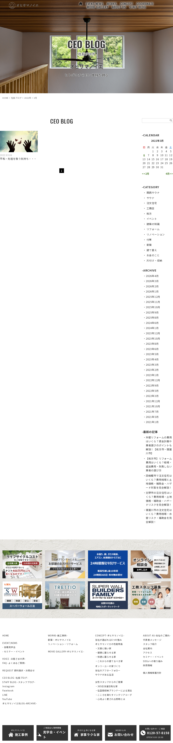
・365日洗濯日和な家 (106, 686)
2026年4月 (152, 276)
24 (162, 163)
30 (157, 167)
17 (162, 159)
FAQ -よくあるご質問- (13, 663)
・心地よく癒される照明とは (110, 699)
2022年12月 (153, 380)
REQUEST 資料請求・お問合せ (18, 670)
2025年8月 (152, 317)
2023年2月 (152, 370)
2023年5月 (152, 354)
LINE (5, 694)
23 (157, 163)
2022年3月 (152, 396)
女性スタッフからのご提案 (109, 681)
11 (166, 155)
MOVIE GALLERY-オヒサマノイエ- (66, 651)
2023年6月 (152, 349)
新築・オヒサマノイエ (59, 639)
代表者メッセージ (152, 639)
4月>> (169, 173)
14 (148, 159)
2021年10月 (153, 406)
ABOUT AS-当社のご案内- (157, 635)
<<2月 (145, 173)
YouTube (7, 699)
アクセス (147, 652)
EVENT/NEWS (9, 642)
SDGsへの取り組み (153, 661)
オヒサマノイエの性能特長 (109, 644)
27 (144, 167)
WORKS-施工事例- (58, 635)
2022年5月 (152, 391)
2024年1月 (152, 328)
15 (153, 159)
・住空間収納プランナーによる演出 (113, 690)
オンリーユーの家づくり (108, 666)
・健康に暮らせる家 (105, 652)
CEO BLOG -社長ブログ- (15, 677)
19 (170, 159)
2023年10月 (153, 338)
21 (148, 163)
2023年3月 (152, 364)
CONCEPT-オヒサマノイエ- (109, 635)
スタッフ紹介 (150, 644)
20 (144, 163)
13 (144, 159)
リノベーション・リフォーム (63, 644)
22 (153, 163)
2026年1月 (152, 291)
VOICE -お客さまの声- (14, 658)
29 (153, 167)
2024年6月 (152, 323)
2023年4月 (152, 359)
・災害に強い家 (103, 648)
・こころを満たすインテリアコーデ (113, 694)
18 (166, 159)
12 (170, 155)
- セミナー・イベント (13, 651)
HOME (5, 635)
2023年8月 (152, 343)
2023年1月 (152, 375)
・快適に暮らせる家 (105, 656)
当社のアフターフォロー (107, 670)
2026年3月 (152, 281)
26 (170, 163)
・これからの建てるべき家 (109, 661)
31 (162, 167)
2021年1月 (152, 422)
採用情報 (147, 665)
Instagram (8, 686)
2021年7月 (152, 411)
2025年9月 (152, 312)
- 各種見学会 (9, 647)
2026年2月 (152, 286)
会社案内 (147, 648)
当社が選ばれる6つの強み (108, 639)
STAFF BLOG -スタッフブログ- (18, 682)
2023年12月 (153, 333)
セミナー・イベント (153, 656)
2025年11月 (153, 302)
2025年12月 (153, 297)
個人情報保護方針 (152, 672)
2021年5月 (152, 417)
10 (162, 155)
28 (148, 167)
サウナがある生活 (104, 674)
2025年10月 (153, 307)
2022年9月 (152, 385)
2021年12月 (153, 401)
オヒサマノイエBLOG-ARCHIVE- (19, 703)
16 (157, 159)
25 (166, 163)
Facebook (7, 690)
